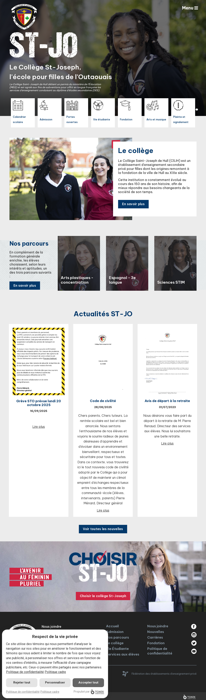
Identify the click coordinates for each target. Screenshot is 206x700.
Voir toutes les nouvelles (103, 527)
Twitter (194, 641)
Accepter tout (88, 682)
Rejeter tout (21, 682)
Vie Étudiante (117, 647)
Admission (115, 630)
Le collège (115, 641)
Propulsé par (89, 691)
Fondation (156, 641)
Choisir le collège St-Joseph (103, 594)
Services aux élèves (122, 652)
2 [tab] (197, 110)
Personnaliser (55, 682)
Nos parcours (117, 636)
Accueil (112, 624)
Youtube (194, 649)
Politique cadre (55, 672)
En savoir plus (133, 201)
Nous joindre (157, 624)
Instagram (194, 633)
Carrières (155, 636)
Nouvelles (155, 630)
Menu (189, 8)
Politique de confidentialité (159, 649)
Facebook (194, 625)
